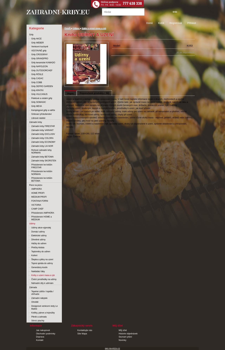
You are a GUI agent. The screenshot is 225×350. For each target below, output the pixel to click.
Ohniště (34, 302)
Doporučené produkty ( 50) (94, 93)
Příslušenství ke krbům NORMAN (41, 172)
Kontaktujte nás (84, 330)
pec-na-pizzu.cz (112, 348)
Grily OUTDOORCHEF (41, 70)
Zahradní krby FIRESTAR (43, 126)
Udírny (32, 223)
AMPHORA (36, 189)
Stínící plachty (37, 320)
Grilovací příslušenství (41, 114)
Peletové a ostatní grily (41, 98)
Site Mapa (82, 333)
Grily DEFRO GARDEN (42, 86)
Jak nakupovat (43, 330)
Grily (31, 34)
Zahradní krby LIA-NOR (42, 146)
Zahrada (33, 287)
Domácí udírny (38, 231)
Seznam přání (125, 337)
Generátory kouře (39, 267)
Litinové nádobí (38, 118)
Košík (161, 23)
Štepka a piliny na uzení (42, 259)
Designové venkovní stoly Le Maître (44, 307)
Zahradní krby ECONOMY (43, 142)
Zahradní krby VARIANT (42, 130)
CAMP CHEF (37, 209)
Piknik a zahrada (39, 317)
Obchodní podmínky (45, 333)
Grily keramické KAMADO (43, 62)
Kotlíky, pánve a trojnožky (43, 313)
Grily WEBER (37, 42)
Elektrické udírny (39, 235)
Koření (34, 255)
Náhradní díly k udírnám (42, 283)
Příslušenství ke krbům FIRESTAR (41, 166)
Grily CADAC (37, 78)
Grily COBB (36, 82)
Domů (149, 23)
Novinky (122, 340)
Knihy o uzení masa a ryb (43, 275)
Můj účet (123, 330)
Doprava (40, 337)
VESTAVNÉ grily (38, 50)
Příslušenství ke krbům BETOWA (41, 179)
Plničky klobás (37, 247)
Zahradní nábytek (39, 298)
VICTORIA (36, 205)
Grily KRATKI (37, 90)
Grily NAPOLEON (39, 66)
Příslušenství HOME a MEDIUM (41, 218)
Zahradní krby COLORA (42, 138)
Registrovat (175, 23)
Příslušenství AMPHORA (42, 213)
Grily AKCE (36, 38)
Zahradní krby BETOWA (42, 157)
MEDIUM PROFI (39, 197)
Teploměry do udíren (40, 251)
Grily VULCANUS (39, 94)
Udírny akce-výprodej (41, 227)
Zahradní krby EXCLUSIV (43, 134)
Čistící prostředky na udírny (43, 279)
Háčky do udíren (38, 243)
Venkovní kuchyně (39, 46)
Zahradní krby (35, 122)
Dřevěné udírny (38, 239)
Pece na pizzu (35, 185)
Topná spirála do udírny (42, 263)
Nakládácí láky (38, 271)
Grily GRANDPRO (39, 58)
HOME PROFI (37, 193)
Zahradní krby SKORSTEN (43, 160)
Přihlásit (191, 23)
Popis (70, 93)
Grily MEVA (36, 106)
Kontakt (39, 340)
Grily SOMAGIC (38, 102)
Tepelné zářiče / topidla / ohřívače (42, 293)
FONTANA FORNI (39, 201)
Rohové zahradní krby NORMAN (41, 151)
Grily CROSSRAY (39, 54)
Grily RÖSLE (37, 74)
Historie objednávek (128, 333)
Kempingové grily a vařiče (43, 110)
